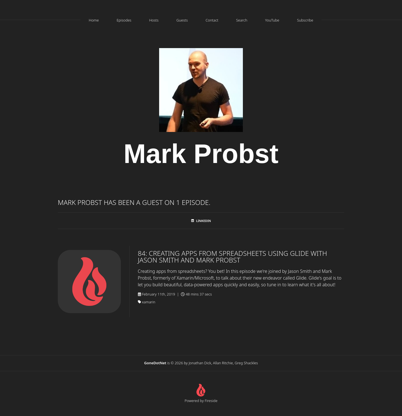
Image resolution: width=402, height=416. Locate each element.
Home (94, 20)
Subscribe (305, 20)
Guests (182, 20)
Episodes (124, 20)
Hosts (154, 20)
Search (241, 20)
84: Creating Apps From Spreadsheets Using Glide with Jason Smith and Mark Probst (232, 256)
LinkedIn (201, 221)
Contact (211, 20)
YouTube (272, 20)
